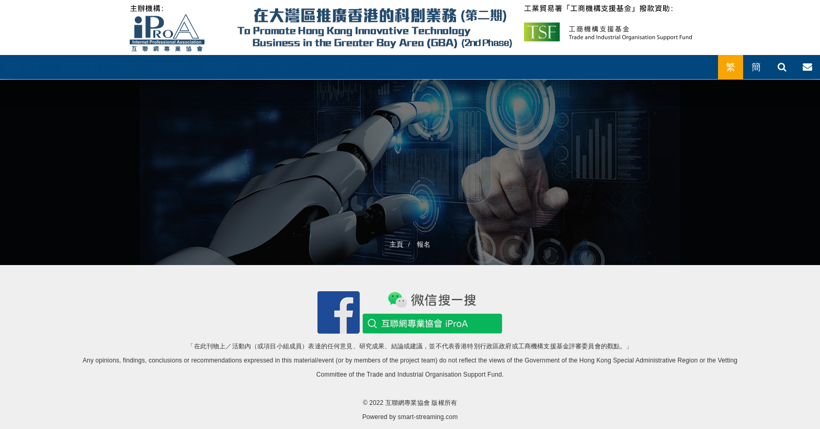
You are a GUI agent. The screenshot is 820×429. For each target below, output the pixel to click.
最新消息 (360, 67)
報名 (317, 67)
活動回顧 (167, 67)
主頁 (396, 244)
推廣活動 (83, 67)
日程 (125, 67)
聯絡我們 (408, 67)
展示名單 (223, 67)
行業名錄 (275, 67)
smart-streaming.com (428, 417)
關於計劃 (27, 67)
